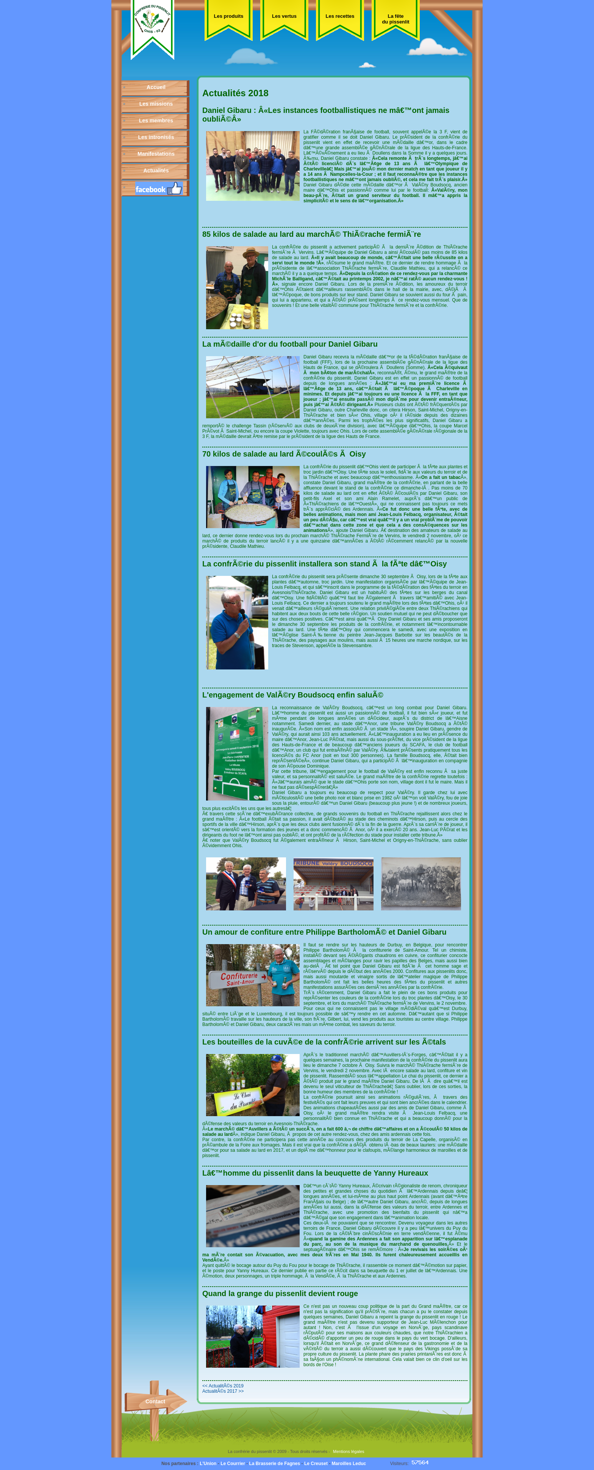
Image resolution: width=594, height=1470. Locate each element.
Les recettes (340, 16)
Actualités (156, 170)
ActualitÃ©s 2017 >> (223, 1391)
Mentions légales (348, 1451)
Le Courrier (232, 1463)
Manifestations (156, 154)
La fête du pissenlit (395, 19)
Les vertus (284, 16)
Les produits (228, 16)
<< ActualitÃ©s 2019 (223, 1386)
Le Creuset (316, 1463)
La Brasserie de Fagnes (274, 1463)
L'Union (208, 1463)
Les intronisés (156, 137)
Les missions (156, 104)
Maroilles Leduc (349, 1463)
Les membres (156, 120)
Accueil (156, 87)
